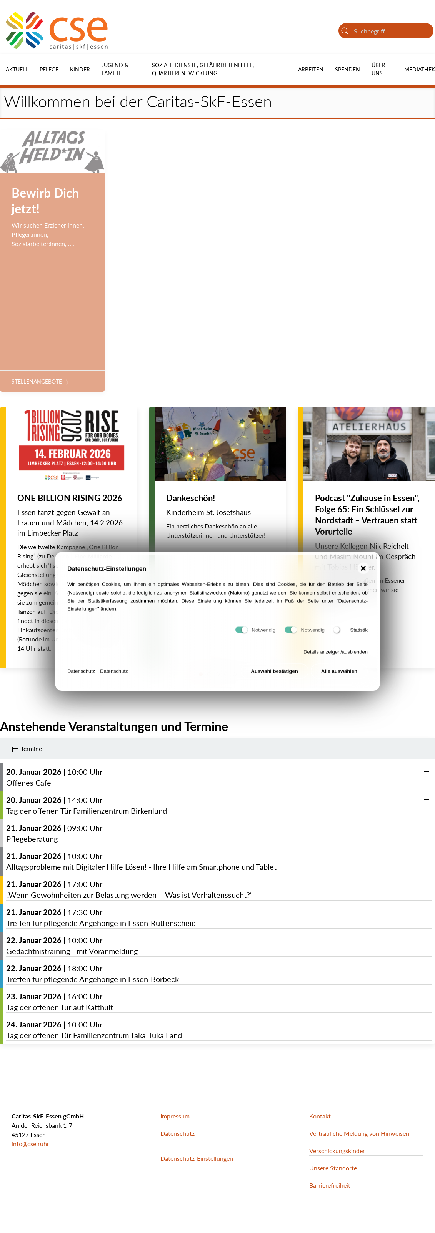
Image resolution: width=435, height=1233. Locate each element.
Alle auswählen (339, 675)
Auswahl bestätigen (274, 675)
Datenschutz (81, 675)
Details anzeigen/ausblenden (335, 656)
